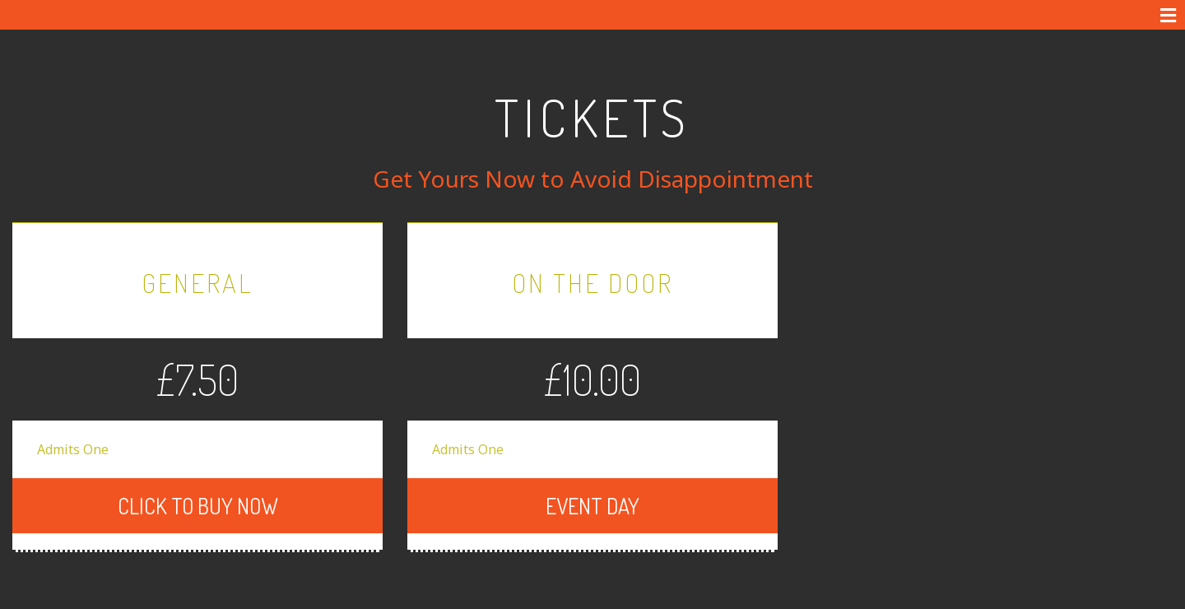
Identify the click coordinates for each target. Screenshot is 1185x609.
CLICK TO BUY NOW (307, 476)
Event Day (658, 476)
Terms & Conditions (354, 597)
